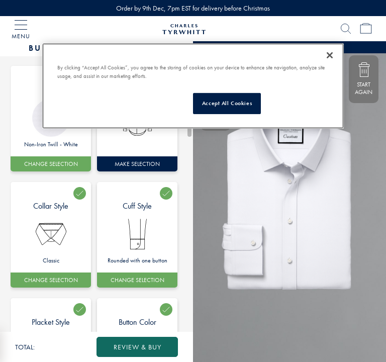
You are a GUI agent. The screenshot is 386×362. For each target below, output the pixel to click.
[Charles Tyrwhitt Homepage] (184, 27)
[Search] (346, 29)
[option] (51, 235)
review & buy (137, 346)
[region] (193, 86)
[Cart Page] (366, 29)
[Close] (330, 55)
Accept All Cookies (227, 103)
